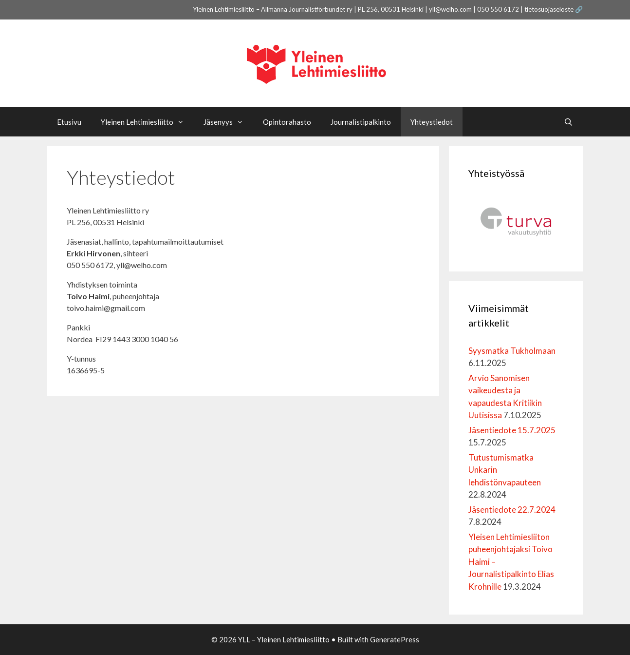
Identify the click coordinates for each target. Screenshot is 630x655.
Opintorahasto (287, 121)
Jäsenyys (228, 121)
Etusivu (69, 121)
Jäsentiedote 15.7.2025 (512, 430)
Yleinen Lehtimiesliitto (147, 121)
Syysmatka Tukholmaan (512, 351)
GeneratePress (394, 639)
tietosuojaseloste (549, 9)
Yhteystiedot (431, 121)
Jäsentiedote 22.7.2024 (512, 509)
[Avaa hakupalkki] (568, 121)
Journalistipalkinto (361, 121)
